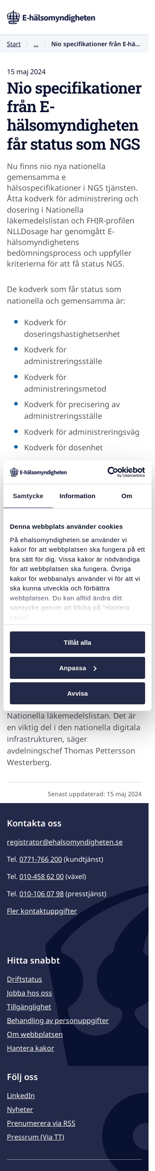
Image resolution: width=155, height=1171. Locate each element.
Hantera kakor (30, 1048)
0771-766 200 (40, 859)
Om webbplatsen (35, 1034)
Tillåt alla (77, 642)
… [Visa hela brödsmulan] (36, 44)
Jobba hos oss (29, 993)
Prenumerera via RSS (41, 1123)
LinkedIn (21, 1095)
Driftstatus (24, 979)
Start (14, 44)
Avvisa (77, 693)
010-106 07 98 (41, 893)
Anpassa (77, 668)
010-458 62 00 (41, 876)
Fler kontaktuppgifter (42, 911)
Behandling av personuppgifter (58, 1020)
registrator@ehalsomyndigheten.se (65, 842)
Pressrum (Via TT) (35, 1137)
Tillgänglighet (29, 1006)
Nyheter (20, 1109)
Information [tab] (77, 495)
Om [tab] (126, 495)
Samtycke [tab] (28, 495)
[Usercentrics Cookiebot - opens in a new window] (109, 471)
